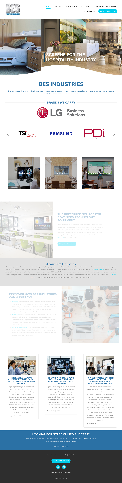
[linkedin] (64, 467)
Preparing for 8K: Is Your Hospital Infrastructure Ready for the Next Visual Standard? (61, 380)
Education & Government (106, 7)
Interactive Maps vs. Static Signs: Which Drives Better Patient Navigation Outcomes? (21, 380)
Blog (66, 455)
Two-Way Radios (99, 269)
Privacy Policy (55, 455)
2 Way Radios (71, 455)
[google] (58, 467)
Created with (61, 478)
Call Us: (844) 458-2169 (108, 11)
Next (119, 47)
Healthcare (86, 7)
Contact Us (89, 11)
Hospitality (71, 7)
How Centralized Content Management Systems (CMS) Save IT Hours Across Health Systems (100, 380)
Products (58, 7)
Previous (2, 47)
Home (48, 7)
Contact (61, 455)
